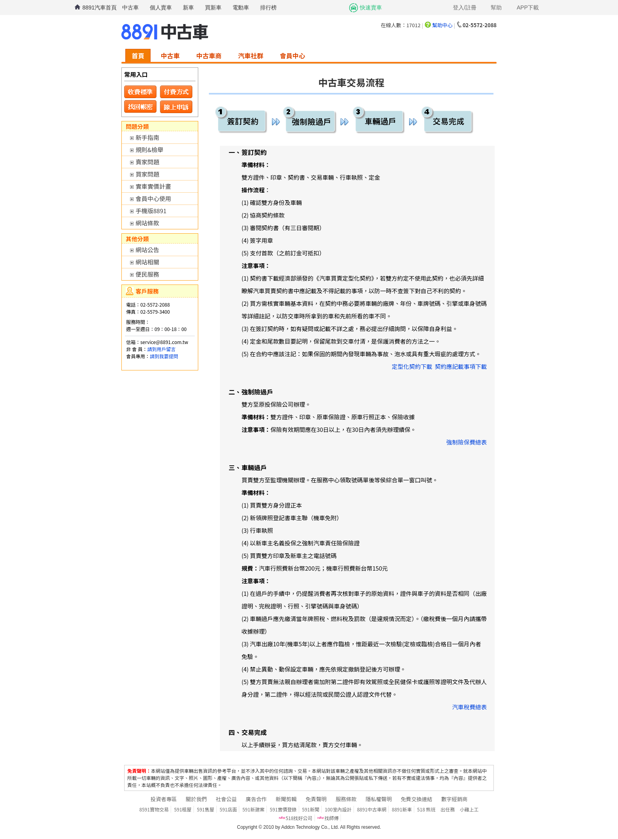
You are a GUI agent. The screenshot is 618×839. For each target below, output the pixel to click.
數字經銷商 (454, 799)
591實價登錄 (283, 809)
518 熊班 (426, 809)
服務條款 (345, 799)
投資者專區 (164, 799)
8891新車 (402, 809)
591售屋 (205, 809)
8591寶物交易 (154, 809)
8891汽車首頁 (99, 7)
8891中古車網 (372, 809)
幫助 (496, 7)
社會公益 (226, 799)
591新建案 (253, 809)
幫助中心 (442, 25)
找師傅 (331, 818)
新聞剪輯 (285, 799)
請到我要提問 (164, 356)
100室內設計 (338, 809)
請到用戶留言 (161, 349)
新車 (188, 7)
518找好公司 (299, 818)
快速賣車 (371, 7)
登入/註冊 (465, 7)
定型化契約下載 (412, 366)
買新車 (213, 7)
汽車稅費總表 (469, 707)
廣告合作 (256, 799)
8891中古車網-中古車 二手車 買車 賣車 (164, 32)
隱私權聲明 (378, 799)
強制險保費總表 (467, 442)
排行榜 (268, 7)
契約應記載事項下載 (461, 366)
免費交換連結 (416, 799)
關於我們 (196, 799)
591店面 (228, 809)
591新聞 (310, 809)
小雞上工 (469, 809)
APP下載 (528, 7)
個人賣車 (161, 7)
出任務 (448, 809)
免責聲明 (315, 799)
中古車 (130, 7)
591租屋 (183, 809)
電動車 (241, 7)
